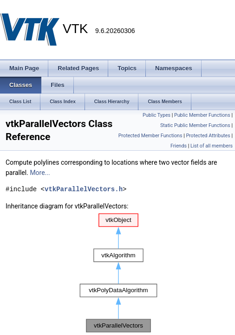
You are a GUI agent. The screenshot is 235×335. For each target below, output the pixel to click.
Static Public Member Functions (195, 125)
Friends (178, 146)
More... (40, 172)
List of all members (211, 146)
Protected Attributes (208, 136)
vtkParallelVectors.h (84, 189)
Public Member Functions (202, 115)
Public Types (156, 115)
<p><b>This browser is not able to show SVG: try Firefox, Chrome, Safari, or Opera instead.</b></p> (118, 273)
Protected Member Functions (150, 136)
